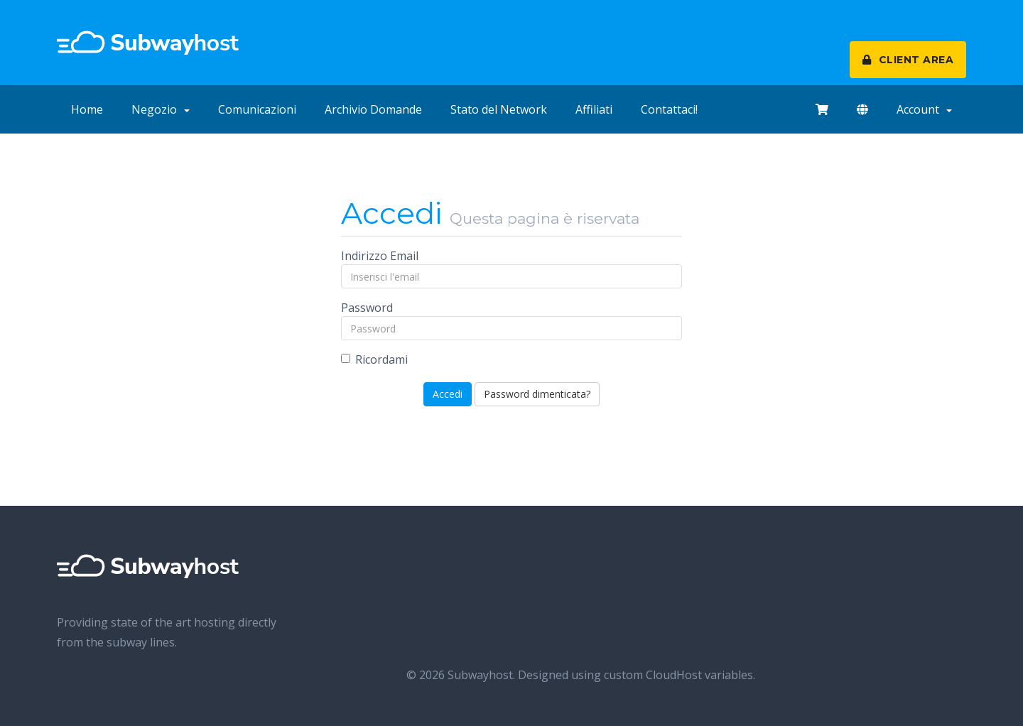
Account (924, 109)
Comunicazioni (257, 109)
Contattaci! (669, 109)
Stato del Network (498, 109)
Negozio (160, 109)
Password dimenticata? (537, 394)
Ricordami (374, 359)
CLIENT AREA (908, 59)
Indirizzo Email (379, 256)
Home (87, 109)
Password (367, 307)
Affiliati (593, 109)
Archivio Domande (373, 109)
